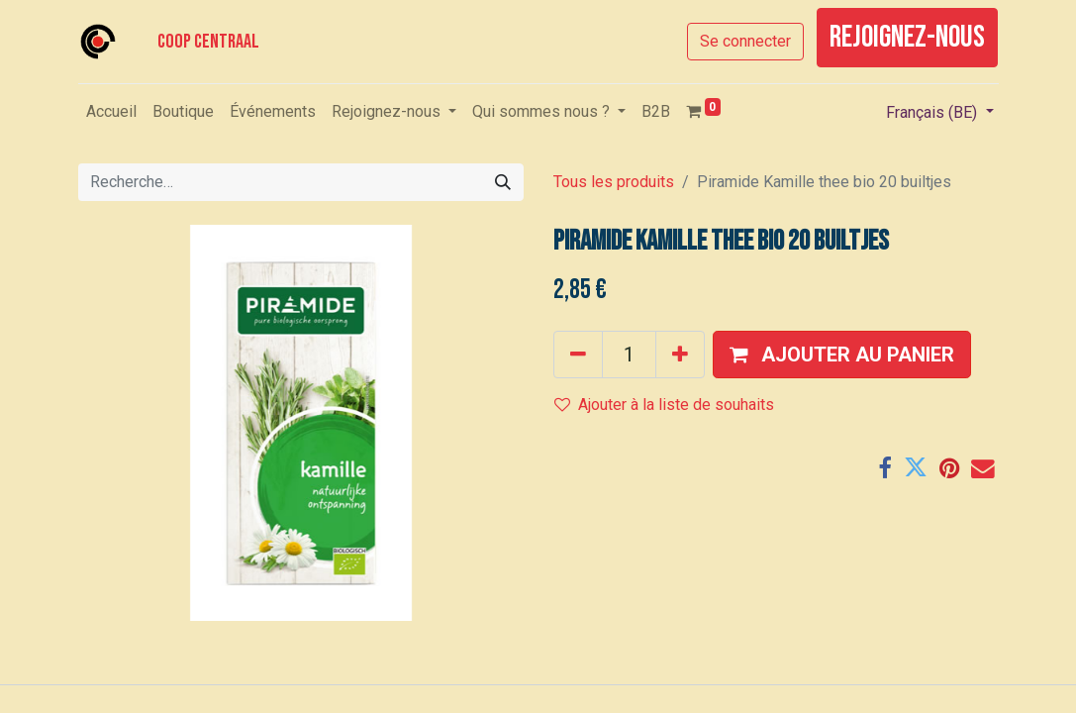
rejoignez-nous (907, 37)
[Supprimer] (578, 354)
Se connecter (745, 41)
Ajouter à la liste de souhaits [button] (664, 404)
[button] (842, 354)
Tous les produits (613, 181)
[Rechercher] (503, 182)
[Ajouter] (680, 354)
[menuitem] (111, 112)
